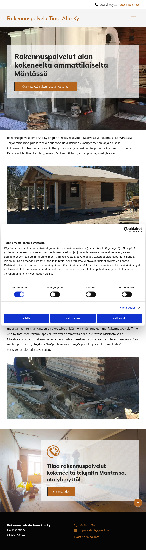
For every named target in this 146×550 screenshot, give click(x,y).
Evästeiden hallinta (86, 537)
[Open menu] (133, 18)
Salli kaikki (119, 318)
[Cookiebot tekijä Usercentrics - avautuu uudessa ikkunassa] (126, 229)
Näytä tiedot (127, 307)
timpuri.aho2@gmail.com (95, 530)
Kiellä (26, 318)
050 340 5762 (129, 4)
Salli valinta (73, 318)
